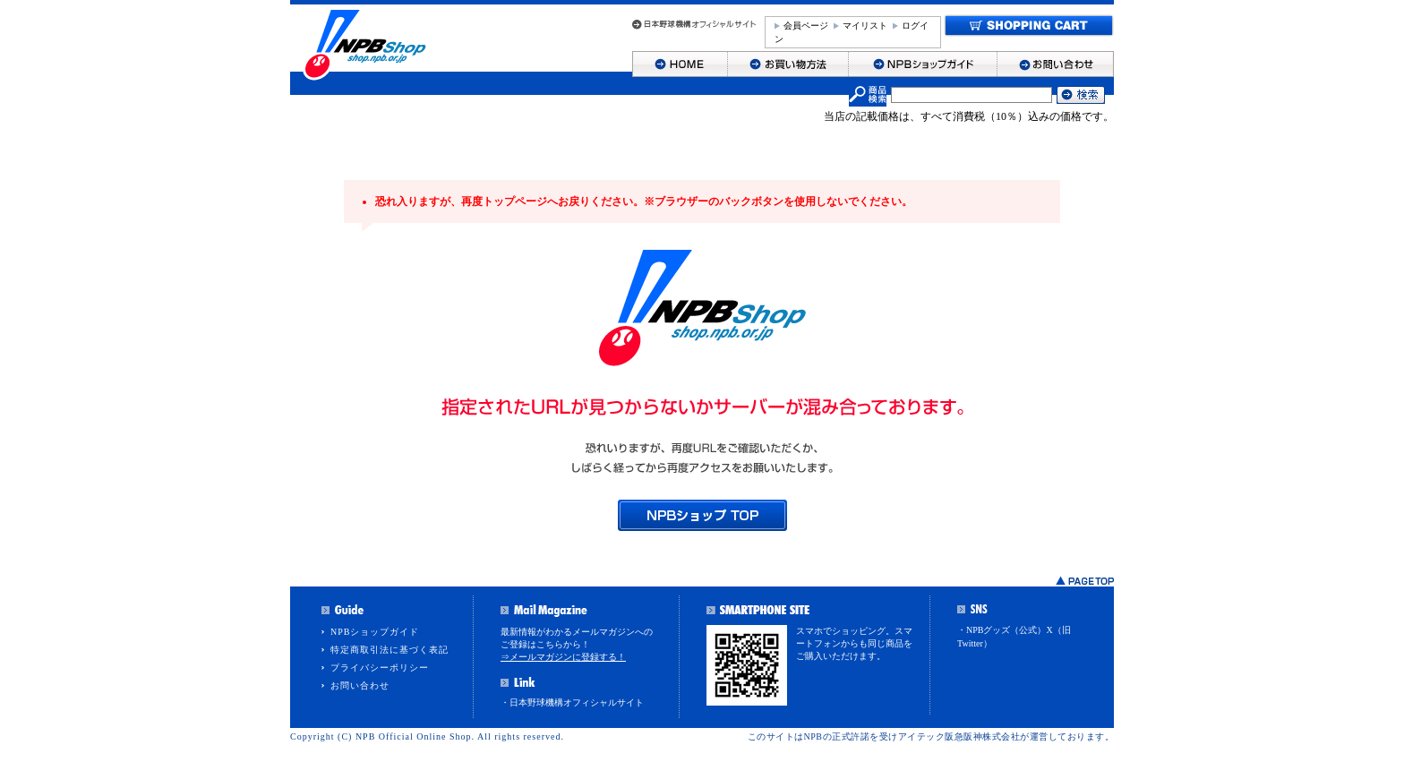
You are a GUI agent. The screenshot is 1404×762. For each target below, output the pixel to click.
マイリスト (865, 25)
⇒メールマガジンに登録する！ (563, 657)
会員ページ (805, 25)
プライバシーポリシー (379, 667)
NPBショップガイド (374, 632)
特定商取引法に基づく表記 (389, 650)
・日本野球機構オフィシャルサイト (572, 702)
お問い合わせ (360, 685)
